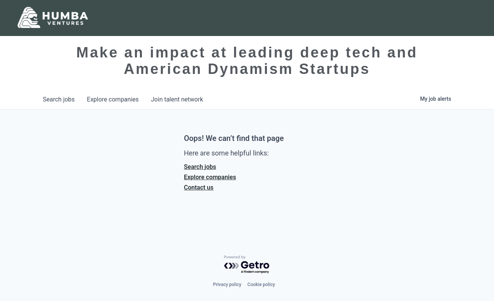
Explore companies (210, 177)
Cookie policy (261, 284)
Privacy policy (227, 284)
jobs (59, 99)
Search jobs (200, 166)
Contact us (198, 187)
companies (112, 99)
